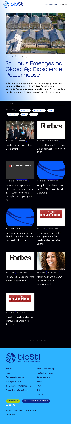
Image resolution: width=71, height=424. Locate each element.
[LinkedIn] (7, 405)
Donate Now (51, 4)
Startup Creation (13, 381)
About (9, 368)
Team (8, 373)
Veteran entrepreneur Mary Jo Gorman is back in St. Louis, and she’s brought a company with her (19, 192)
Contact (40, 394)
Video (24, 114)
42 (45, 341)
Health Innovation (45, 373)
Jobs (39, 390)
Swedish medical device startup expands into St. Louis (19, 321)
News (39, 381)
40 (38, 341)
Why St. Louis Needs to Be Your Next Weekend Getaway (50, 189)
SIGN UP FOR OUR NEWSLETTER (36, 401)
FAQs (39, 386)
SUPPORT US (13, 401)
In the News (21, 56)
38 (30, 341)
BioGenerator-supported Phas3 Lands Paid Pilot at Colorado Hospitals (20, 236)
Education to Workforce (17, 390)
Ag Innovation (43, 377)
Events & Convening (15, 377)
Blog (50, 110)
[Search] (35, 104)
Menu (63, 4)
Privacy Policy (10, 415)
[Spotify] (14, 405)
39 (34, 341)
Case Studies (13, 114)
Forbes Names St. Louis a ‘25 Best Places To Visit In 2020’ (51, 149)
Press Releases (39, 110)
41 (41, 341)
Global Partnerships (46, 368)
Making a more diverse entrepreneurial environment (49, 280)
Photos (33, 114)
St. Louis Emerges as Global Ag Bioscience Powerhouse (34, 69)
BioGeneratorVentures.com (18, 386)
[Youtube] (10, 405)
